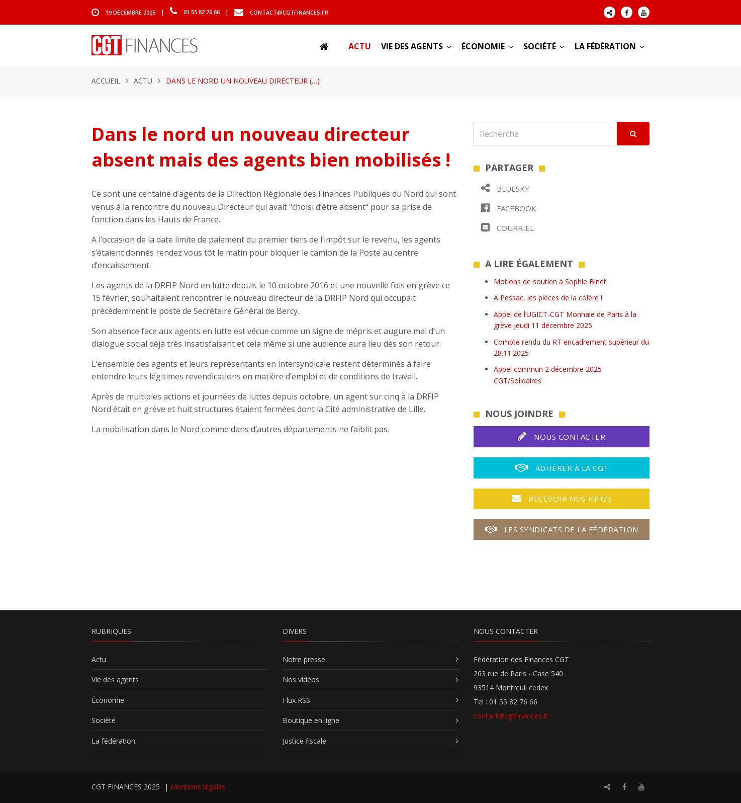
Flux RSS (296, 700)
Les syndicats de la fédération (561, 529)
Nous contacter (561, 436)
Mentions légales (198, 786)
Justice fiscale (304, 741)
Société (539, 46)
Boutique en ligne (311, 720)
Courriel (507, 227)
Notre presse (304, 659)
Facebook (508, 208)
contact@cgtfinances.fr (289, 12)
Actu (359, 46)
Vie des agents (412, 46)
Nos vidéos (301, 679)
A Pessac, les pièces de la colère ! (548, 297)
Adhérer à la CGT (562, 467)
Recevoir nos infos (561, 499)
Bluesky (505, 188)
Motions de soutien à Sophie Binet (550, 281)
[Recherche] (545, 133)
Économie (483, 46)
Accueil (105, 81)
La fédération (605, 46)
